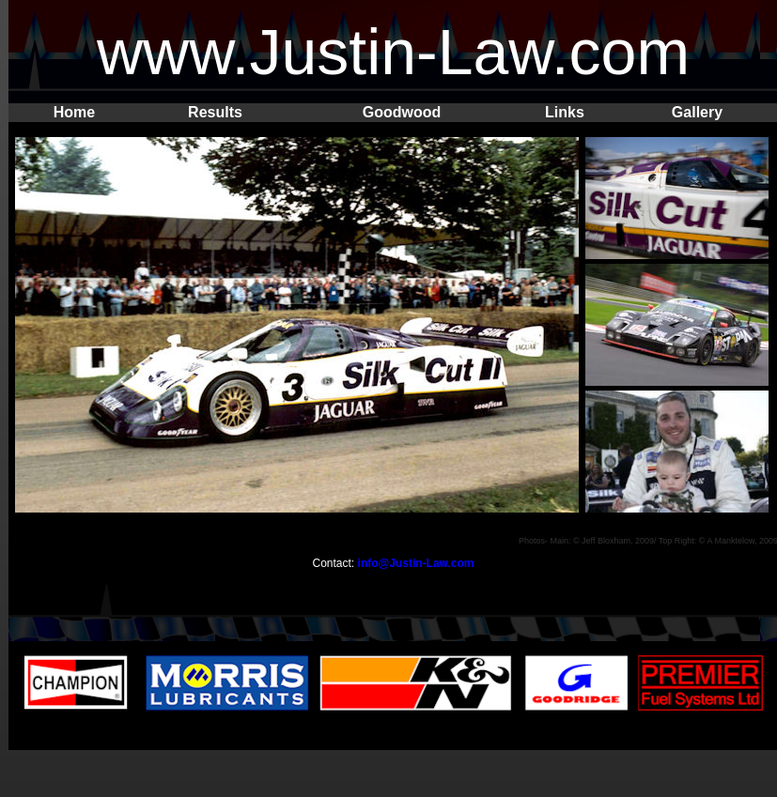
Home (74, 112)
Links (564, 112)
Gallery (697, 112)
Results (215, 112)
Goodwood (402, 112)
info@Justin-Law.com (416, 563)
